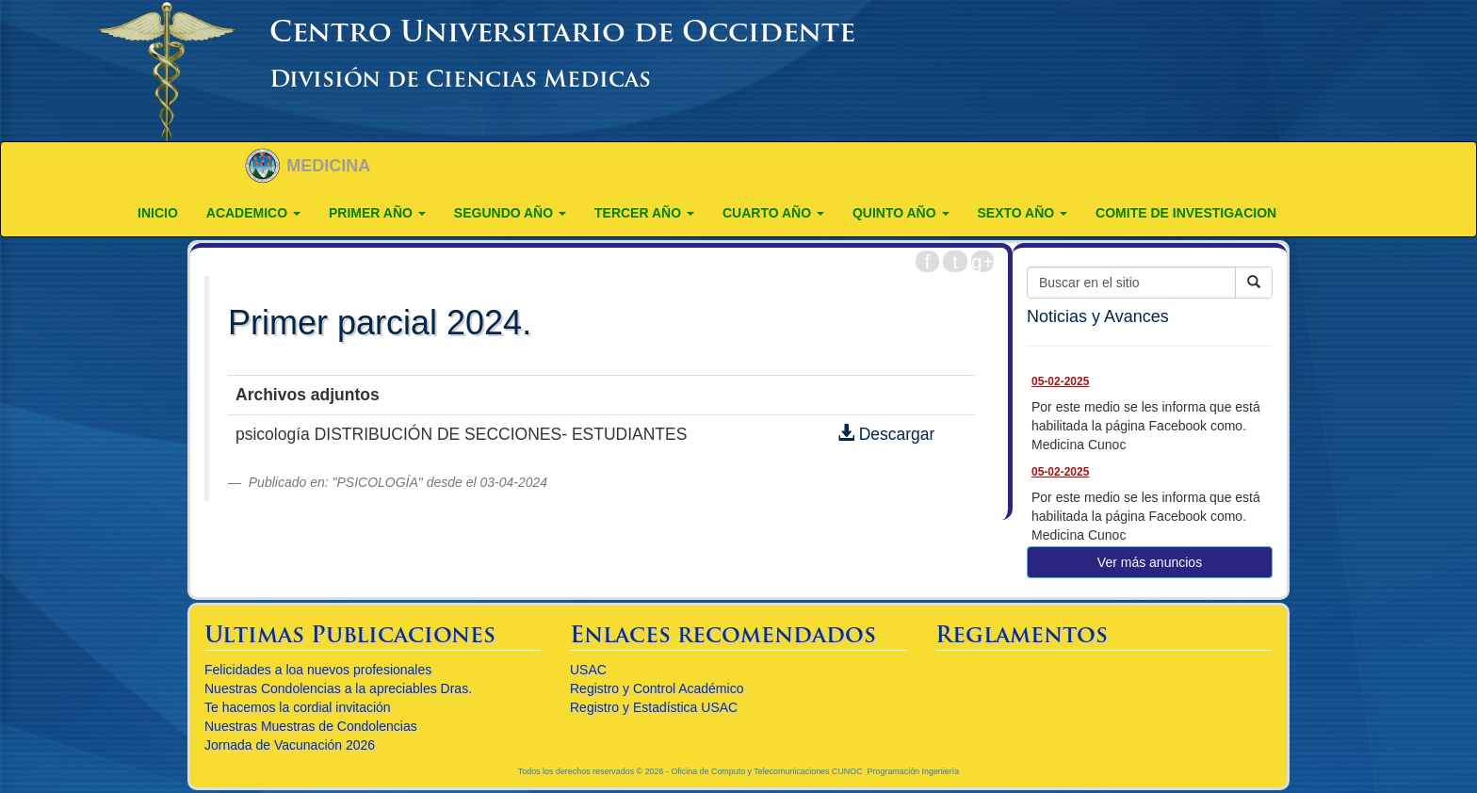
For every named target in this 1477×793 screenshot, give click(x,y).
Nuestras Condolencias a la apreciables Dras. (338, 688)
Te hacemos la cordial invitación (297, 707)
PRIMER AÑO (377, 212)
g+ (982, 261)
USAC (588, 669)
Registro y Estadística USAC (654, 707)
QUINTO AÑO (901, 212)
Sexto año (1023, 212)
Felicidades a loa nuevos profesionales (317, 669)
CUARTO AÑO (773, 212)
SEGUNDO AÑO (510, 212)
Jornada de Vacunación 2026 (289, 745)
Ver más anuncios (1149, 562)
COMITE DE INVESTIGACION (1186, 212)
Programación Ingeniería (914, 771)
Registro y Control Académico (656, 688)
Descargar (886, 434)
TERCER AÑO (644, 212)
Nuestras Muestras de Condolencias (310, 726)
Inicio (158, 212)
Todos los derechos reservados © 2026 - (595, 771)
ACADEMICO (253, 212)
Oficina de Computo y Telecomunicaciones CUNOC (766, 771)
